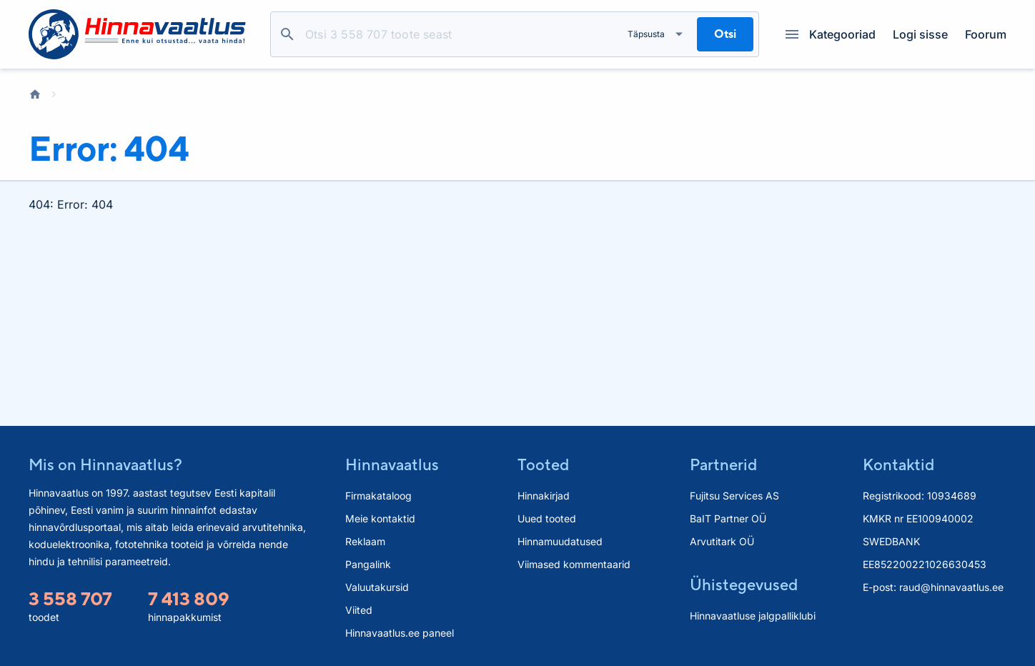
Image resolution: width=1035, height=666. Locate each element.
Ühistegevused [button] (744, 584)
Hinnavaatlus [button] (392, 464)
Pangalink (368, 564)
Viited (358, 610)
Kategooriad (831, 34)
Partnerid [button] (723, 464)
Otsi (287, 34)
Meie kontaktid (380, 518)
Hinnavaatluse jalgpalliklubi (753, 616)
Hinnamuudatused (560, 541)
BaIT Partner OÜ (728, 518)
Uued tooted (547, 518)
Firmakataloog (378, 495)
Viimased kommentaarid (574, 564)
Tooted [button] (543, 464)
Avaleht (35, 94)
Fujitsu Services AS (734, 495)
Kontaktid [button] (898, 464)
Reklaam (365, 541)
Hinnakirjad (544, 495)
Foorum (985, 34)
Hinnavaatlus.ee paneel (399, 633)
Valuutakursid (377, 587)
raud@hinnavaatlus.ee (951, 587)
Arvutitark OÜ (722, 541)
